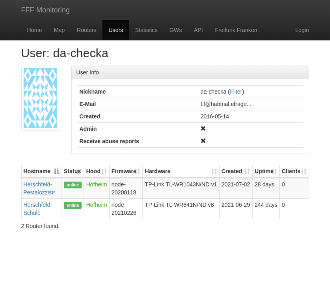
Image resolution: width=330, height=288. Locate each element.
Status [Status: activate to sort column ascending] (72, 171)
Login (302, 30)
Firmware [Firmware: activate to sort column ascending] (124, 171)
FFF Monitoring (45, 10)
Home (34, 30)
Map (59, 30)
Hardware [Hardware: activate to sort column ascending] (157, 171)
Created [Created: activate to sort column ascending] (232, 171)
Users (115, 30)
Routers (86, 30)
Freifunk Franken (236, 30)
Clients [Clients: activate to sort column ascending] (291, 171)
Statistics (146, 30)
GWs (176, 30)
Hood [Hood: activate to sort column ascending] (93, 171)
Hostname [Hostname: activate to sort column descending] (37, 171)
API (198, 30)
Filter (236, 91)
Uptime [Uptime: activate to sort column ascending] (264, 171)
